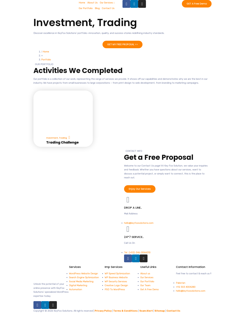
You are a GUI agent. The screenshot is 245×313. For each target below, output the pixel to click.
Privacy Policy (103, 310)
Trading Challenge (62, 142)
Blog (97, 8)
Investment (62, 22)
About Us (92, 2)
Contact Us (108, 8)
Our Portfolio (86, 8)
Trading (117, 22)
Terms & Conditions (125, 310)
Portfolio (46, 59)
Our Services (106, 2)
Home (82, 2)
